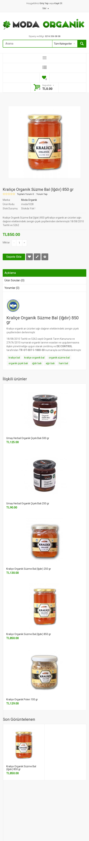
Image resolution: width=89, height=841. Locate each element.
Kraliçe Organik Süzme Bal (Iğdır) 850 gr (28, 634)
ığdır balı (36, 363)
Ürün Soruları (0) (14, 280)
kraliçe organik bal (34, 357)
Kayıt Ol (58, 3)
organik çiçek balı (18, 363)
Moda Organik (29, 199)
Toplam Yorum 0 (25, 194)
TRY (45, 8)
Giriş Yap (44, 3)
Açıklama (10, 273)
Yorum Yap (42, 194)
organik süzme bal (59, 357)
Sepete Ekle (14, 256)
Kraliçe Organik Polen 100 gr (22, 699)
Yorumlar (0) (11, 288)
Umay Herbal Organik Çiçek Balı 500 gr (27, 438)
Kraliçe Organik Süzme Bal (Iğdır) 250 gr (28, 568)
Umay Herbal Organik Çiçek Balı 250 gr (27, 503)
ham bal (63, 363)
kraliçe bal (14, 357)
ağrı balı (50, 363)
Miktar (6, 242)
